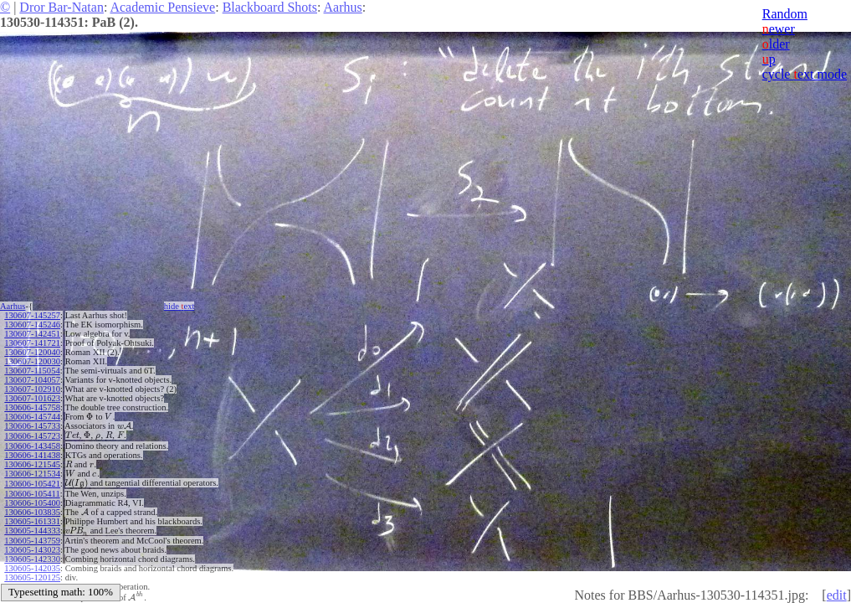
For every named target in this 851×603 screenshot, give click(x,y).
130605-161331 (32, 518)
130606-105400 (32, 499)
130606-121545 (32, 462)
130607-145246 (32, 324)
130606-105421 (32, 481)
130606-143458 (32, 444)
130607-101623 (32, 398)
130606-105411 (31, 490)
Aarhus (343, 7)
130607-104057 (32, 379)
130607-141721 (32, 343)
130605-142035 (32, 564)
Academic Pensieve (162, 7)
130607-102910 (32, 389)
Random (784, 14)
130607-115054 (31, 370)
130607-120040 (32, 352)
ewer (778, 29)
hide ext (182, 306)
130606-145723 (32, 435)
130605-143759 (32, 536)
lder (776, 44)
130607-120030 (32, 361)
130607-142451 (32, 333)
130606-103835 (32, 508)
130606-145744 (32, 416)
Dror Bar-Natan (61, 7)
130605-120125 (32, 573)
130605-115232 (31, 582)
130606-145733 (32, 425)
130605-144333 (32, 527)
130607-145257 (32, 315)
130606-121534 (32, 472)
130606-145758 (32, 407)
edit (837, 595)
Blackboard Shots (270, 7)
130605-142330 (32, 554)
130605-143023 (32, 545)
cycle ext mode (804, 74)
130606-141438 (32, 453)
